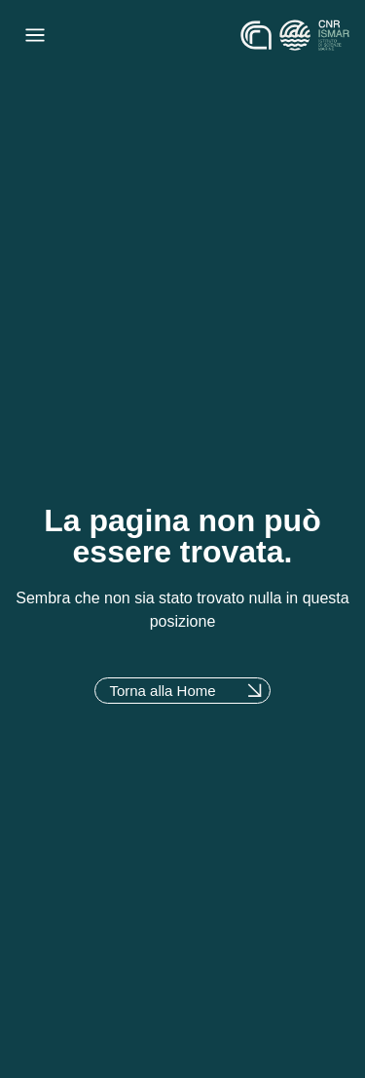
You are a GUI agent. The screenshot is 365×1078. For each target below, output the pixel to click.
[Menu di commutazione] (35, 35)
